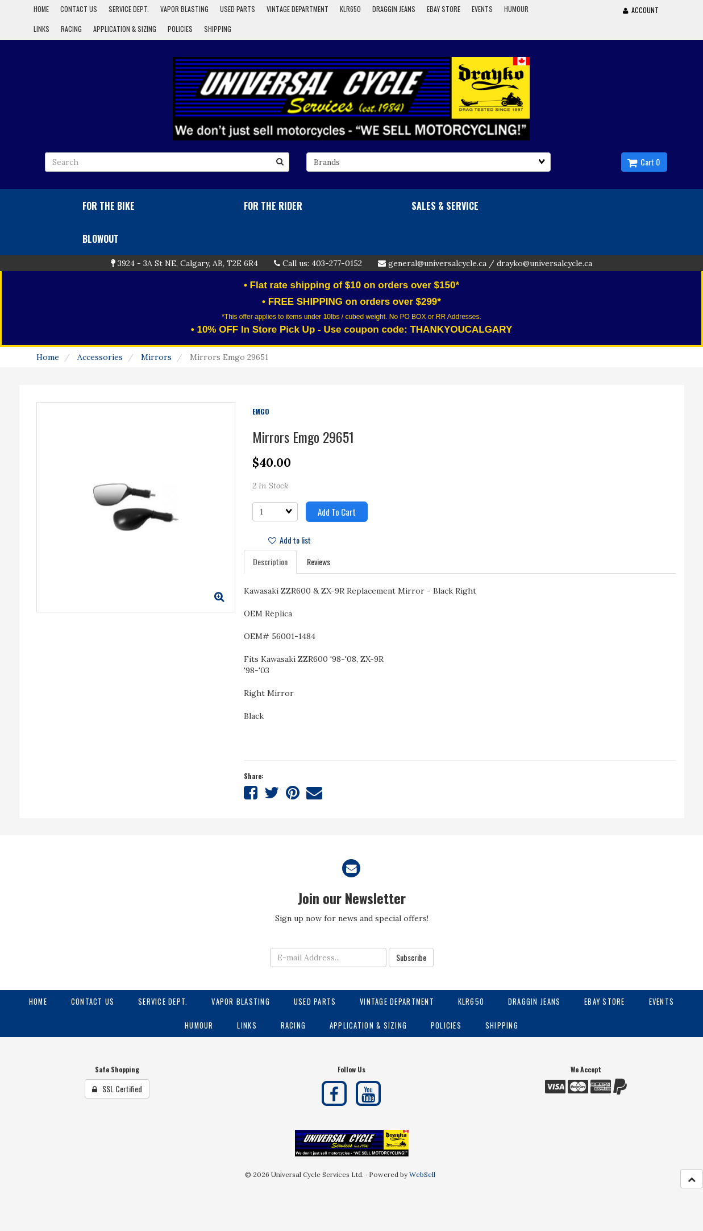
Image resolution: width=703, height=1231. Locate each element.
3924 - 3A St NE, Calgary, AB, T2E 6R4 (188, 263)
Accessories (100, 357)
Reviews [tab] (318, 561)
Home (47, 357)
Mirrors (156, 357)
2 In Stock (270, 485)
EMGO (260, 411)
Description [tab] (270, 561)
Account (641, 10)
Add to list (289, 540)
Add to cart (337, 511)
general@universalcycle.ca (437, 263)
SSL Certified (117, 1089)
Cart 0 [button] (643, 162)
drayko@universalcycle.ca (544, 263)
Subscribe (411, 957)
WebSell (422, 1174)
